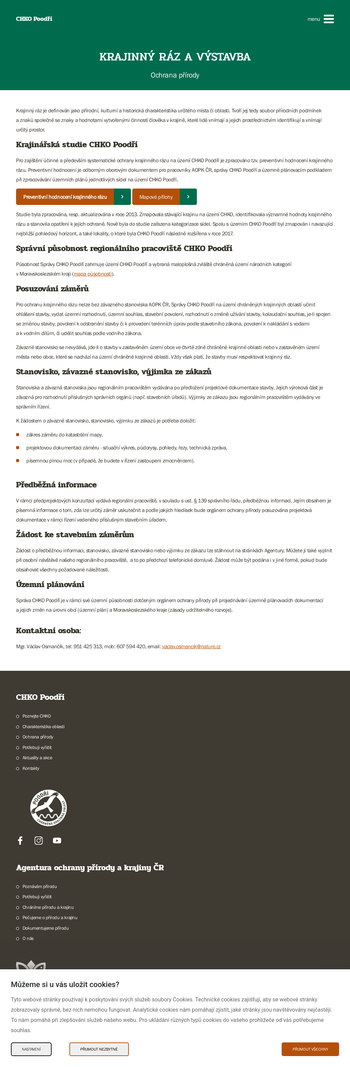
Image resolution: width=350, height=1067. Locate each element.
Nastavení (31, 1049)
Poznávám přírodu (40, 886)
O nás (28, 938)
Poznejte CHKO (37, 716)
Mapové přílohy (156, 197)
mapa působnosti (93, 274)
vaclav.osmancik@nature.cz (191, 646)
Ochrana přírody (38, 736)
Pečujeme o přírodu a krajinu (50, 917)
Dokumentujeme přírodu (46, 928)
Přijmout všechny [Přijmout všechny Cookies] (310, 1049)
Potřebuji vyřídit (37, 747)
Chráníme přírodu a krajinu (48, 907)
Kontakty (31, 768)
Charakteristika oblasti (44, 726)
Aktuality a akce (37, 757)
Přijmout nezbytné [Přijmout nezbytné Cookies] (99, 1049)
